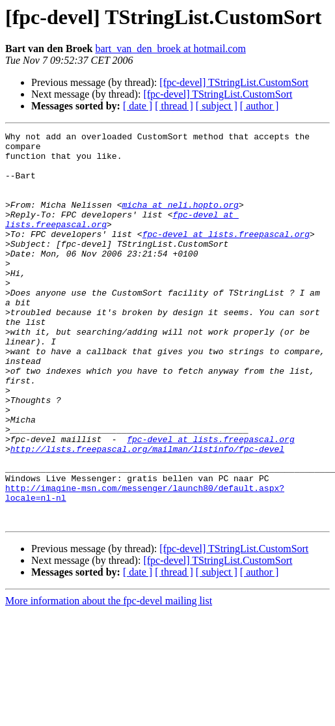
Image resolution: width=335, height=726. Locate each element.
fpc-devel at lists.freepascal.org (226, 255)
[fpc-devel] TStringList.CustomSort (233, 82)
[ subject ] (216, 105)
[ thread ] (174, 105)
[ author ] (259, 105)
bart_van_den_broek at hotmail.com (170, 48)
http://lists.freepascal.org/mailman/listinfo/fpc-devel (147, 513)
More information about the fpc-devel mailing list (108, 678)
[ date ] (137, 105)
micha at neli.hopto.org (180, 220)
